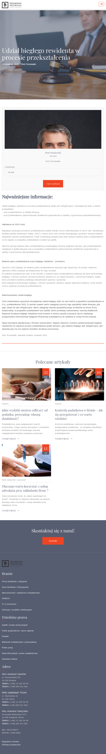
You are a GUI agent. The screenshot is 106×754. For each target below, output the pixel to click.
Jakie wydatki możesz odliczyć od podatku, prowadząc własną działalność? (25, 414)
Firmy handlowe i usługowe (14, 581)
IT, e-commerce (9, 604)
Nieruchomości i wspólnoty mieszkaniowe (21, 593)
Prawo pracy (7, 647)
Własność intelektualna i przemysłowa (19, 642)
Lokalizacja (10, 167)
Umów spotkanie (53, 183)
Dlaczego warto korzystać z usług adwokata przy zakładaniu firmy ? (25, 488)
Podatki (5, 636)
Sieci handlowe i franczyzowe (15, 587)
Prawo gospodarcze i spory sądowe (18, 631)
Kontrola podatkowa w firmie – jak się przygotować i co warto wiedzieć (79, 414)
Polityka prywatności (11, 745)
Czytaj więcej (9, 438)
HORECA (6, 598)
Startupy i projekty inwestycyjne (17, 610)
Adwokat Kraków (9, 659)
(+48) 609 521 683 (19, 686)
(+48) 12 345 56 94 (19, 683)
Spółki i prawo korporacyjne (15, 625)
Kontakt (53, 540)
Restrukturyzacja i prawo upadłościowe (19, 653)
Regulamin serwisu (10, 741)
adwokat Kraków (25, 335)
